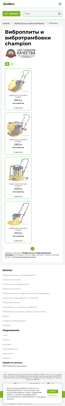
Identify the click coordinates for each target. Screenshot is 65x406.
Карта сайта (7, 353)
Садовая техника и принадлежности (19, 275)
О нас (5, 335)
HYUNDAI (6, 325)
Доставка (6, 344)
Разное (5, 316)
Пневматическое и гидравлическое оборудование (25, 293)
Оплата (5, 340)
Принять (52, 391)
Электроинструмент (11, 289)
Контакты (6, 358)
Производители (9, 349)
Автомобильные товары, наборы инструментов (24, 312)
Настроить (52, 396)
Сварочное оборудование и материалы (20, 298)
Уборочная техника (11, 302)
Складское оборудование (14, 321)
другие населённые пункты (24, 257)
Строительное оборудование (15, 284)
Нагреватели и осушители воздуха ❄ (19, 307)
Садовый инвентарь (11, 280)
